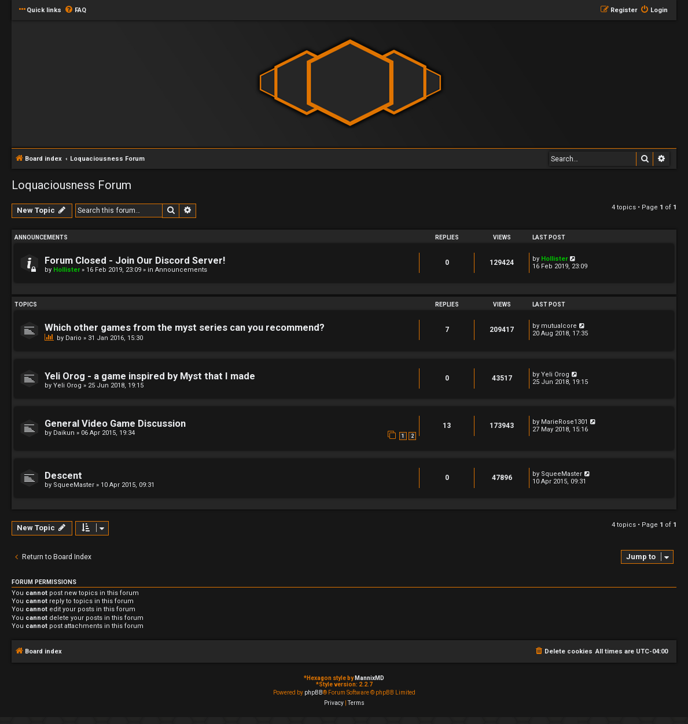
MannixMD (369, 678)
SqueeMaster (73, 485)
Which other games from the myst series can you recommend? (185, 327)
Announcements (181, 270)
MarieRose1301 (564, 422)
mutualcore (559, 326)
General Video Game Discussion (115, 423)
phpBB (313, 692)
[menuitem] (75, 10)
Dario (73, 338)
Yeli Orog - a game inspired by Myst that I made (150, 376)
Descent (63, 475)
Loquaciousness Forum (71, 185)
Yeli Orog (67, 385)
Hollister (66, 270)
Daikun (64, 433)
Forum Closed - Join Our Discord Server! (135, 260)
